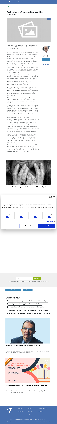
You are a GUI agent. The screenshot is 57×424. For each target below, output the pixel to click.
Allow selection (28, 225)
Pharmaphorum (9, 410)
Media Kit (21, 1)
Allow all (47, 225)
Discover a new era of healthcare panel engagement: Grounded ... (27, 385)
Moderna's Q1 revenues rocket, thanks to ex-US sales (23, 345)
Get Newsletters (13, 1)
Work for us (40, 411)
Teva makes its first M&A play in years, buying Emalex (26, 307)
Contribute (29, 408)
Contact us (20, 414)
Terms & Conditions (42, 408)
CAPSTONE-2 (34, 117)
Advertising (20, 411)
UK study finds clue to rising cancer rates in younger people (28, 310)
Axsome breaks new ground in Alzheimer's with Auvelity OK (26, 187)
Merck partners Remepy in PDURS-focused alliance (25, 304)
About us (20, 408)
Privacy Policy (29, 414)
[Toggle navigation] (51, 5)
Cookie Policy (29, 411)
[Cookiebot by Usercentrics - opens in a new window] (49, 197)
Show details (50, 221)
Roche (9, 69)
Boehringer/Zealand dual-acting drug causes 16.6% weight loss (29, 313)
